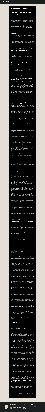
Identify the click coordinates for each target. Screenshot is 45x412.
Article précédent (11, 399)
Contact (32, 1)
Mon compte (36, 1)
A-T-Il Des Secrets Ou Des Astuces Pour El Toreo (16, 219)
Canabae (41, 411)
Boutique (28, 1)
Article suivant (34, 399)
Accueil (25, 1)
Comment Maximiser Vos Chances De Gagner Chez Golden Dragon (18, 97)
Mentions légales (4, 411)
